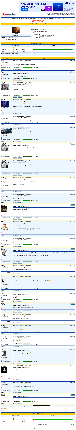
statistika (53, 13)
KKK (45, 13)
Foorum (18, 18)
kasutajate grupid (67, 13)
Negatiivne (3, 51)
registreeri (73, 13)
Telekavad (46, 18)
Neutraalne (4, 49)
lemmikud (53, 14)
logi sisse (73, 14)
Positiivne (3, 47)
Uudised (22, 18)
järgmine (73, 408)
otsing (48, 13)
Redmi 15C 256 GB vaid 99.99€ (38, 20)
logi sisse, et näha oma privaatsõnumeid (63, 14)
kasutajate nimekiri (59, 13)
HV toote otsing (51, 18)
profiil (49, 14)
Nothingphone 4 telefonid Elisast (38, 21)
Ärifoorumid (27, 18)
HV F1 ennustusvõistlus (34, 18)
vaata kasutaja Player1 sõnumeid (45, 36)
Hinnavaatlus (14, 18)
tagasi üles (3, 69)
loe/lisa (8, 67)
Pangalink (41, 18)
